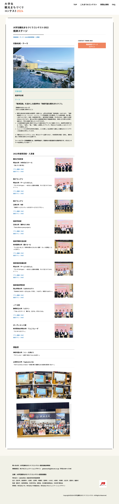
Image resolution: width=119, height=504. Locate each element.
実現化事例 (104, 4)
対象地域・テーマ (18, 37)
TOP (75, 4)
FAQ (113, 4)
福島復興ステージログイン (92, 45)
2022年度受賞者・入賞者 (32, 37)
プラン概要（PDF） (19, 169)
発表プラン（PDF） (19, 171)
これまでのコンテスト (88, 4)
